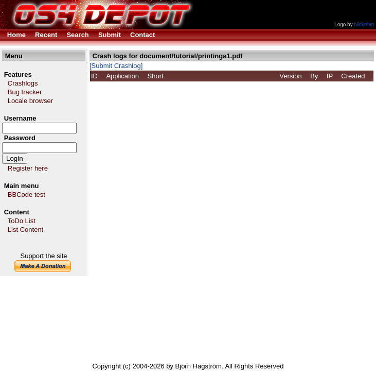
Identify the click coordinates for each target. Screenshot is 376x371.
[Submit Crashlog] (115, 66)
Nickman (364, 24)
